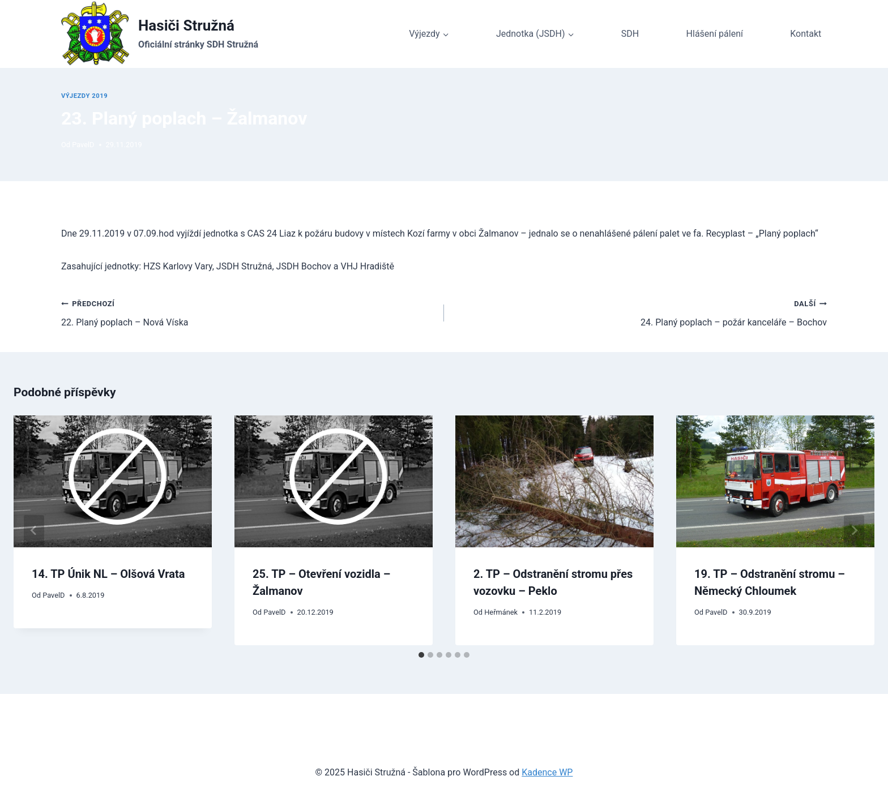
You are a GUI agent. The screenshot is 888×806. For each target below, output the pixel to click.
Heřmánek (501, 612)
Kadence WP (547, 772)
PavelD (83, 144)
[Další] (854, 530)
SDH (630, 33)
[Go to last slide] (34, 530)
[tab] (421, 655)
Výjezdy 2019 (84, 96)
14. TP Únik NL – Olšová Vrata (108, 574)
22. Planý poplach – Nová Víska (248, 312)
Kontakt (805, 33)
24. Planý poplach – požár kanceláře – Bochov (640, 312)
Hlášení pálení (714, 33)
